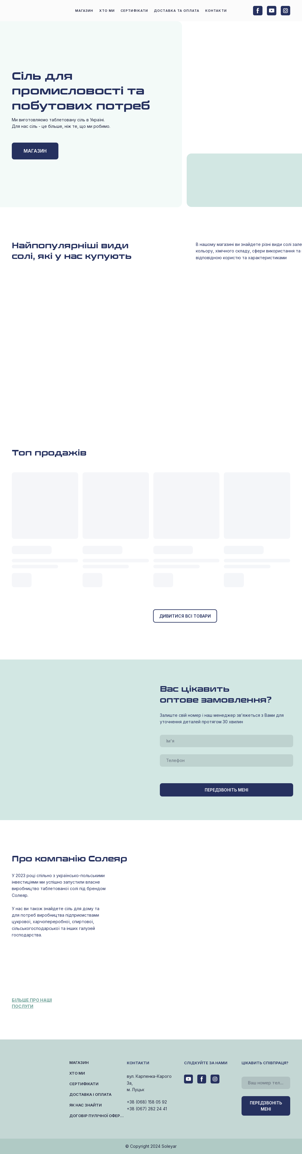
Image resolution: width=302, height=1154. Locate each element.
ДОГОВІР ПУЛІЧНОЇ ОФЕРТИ (96, 1115)
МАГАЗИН (84, 11)
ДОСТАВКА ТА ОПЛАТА (176, 11)
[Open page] (226, 192)
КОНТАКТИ (216, 11)
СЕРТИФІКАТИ (134, 11)
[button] (257, 10)
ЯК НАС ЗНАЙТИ (85, 1105)
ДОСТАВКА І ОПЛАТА (90, 1094)
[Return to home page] (32, 10)
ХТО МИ (107, 11)
